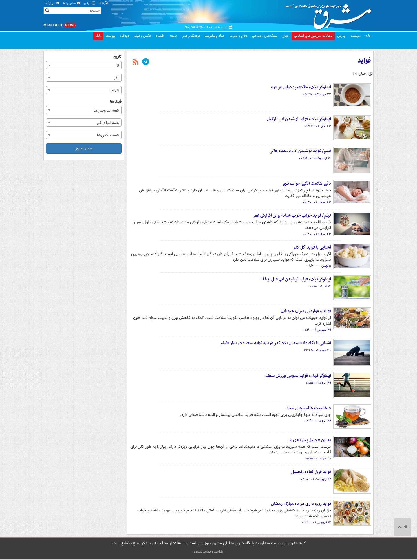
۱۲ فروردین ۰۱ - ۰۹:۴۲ (316, 522)
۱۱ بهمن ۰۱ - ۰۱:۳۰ (319, 265)
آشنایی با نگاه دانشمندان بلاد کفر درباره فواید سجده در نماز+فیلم (275, 343)
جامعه (173, 36)
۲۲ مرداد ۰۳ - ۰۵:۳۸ (317, 94)
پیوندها (111, 36)
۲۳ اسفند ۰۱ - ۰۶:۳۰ (317, 202)
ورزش (341, 36)
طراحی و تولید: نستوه (208, 551)
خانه (368, 36)
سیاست (355, 36)
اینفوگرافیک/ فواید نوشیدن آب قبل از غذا (296, 279)
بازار (98, 36)
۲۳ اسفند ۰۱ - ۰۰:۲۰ (317, 234)
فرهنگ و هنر (191, 36)
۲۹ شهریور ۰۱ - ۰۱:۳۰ (317, 330)
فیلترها (116, 101)
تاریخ (117, 57)
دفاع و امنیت (238, 36)
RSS (104, 3)
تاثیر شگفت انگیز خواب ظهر (306, 183)
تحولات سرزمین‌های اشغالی (313, 36)
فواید (364, 61)
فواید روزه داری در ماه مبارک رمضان (301, 503)
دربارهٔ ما (52, 3)
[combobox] (84, 65)
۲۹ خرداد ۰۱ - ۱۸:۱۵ (318, 383)
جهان (285, 36)
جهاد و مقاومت (214, 36)
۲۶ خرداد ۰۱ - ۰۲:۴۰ (318, 420)
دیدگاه (124, 36)
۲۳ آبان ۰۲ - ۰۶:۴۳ (318, 126)
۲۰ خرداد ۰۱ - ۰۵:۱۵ (318, 458)
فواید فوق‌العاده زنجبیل (311, 472)
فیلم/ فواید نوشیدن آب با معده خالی (300, 151)
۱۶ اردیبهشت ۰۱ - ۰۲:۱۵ (316, 479)
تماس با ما (72, 3)
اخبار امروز (83, 148)
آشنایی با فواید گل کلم (312, 247)
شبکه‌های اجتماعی (264, 36)
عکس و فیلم (142, 36)
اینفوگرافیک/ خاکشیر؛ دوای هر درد (301, 87)
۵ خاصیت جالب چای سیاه (309, 408)
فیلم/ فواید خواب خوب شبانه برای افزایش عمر (292, 215)
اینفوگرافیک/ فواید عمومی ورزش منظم (298, 375)
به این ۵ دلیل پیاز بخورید (309, 440)
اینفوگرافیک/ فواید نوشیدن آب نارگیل (299, 119)
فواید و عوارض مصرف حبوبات (306, 311)
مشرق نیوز (330, 14)
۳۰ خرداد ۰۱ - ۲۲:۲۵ (317, 350)
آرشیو (89, 3)
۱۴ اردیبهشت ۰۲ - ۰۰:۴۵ (315, 158)
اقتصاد (160, 36)
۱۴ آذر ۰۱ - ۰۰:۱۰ (320, 286)
